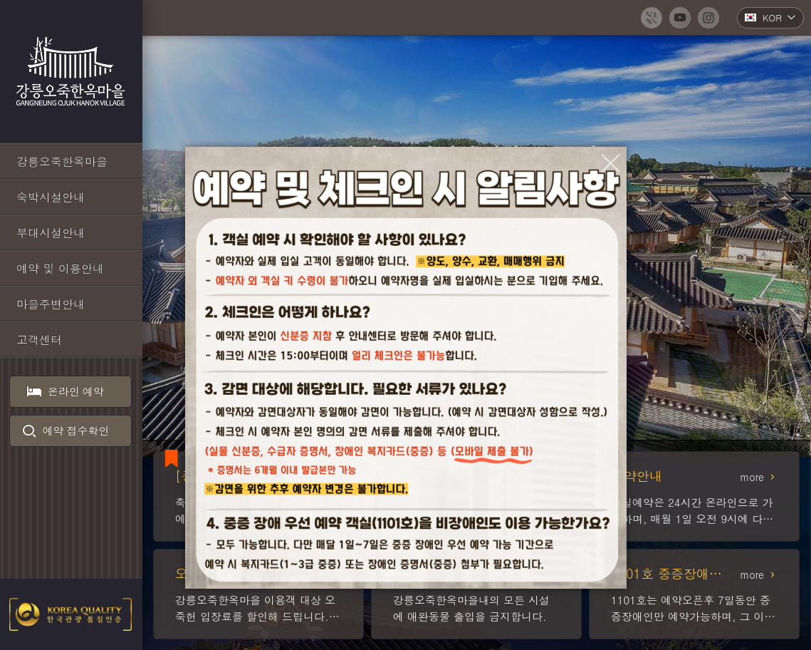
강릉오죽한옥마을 (71, 71)
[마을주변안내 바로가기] (71, 304)
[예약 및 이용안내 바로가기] (71, 268)
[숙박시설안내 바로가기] (71, 197)
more (752, 477)
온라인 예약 (66, 391)
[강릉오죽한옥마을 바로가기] (71, 161)
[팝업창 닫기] (610, 162)
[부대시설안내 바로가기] (71, 232)
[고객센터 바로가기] (71, 339)
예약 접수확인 (66, 430)
